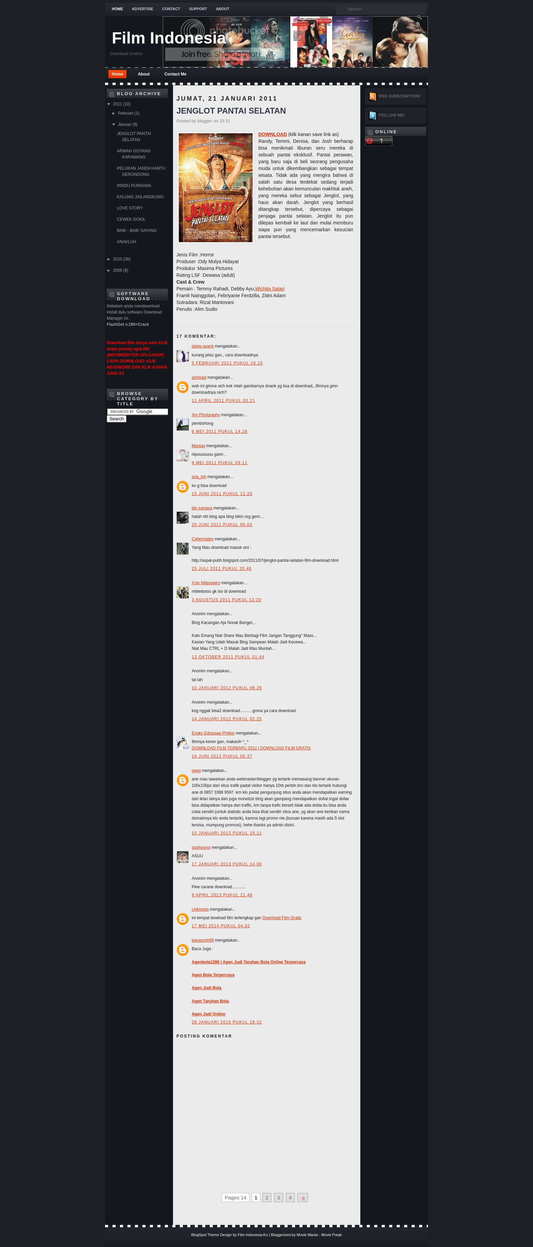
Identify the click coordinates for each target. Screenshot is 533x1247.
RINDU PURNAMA (134, 185)
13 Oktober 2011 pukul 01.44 (228, 657)
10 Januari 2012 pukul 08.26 (227, 688)
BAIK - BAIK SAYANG (137, 230)
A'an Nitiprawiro (206, 582)
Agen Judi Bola (206, 987)
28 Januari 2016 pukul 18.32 (227, 1022)
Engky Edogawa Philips (213, 733)
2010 (118, 259)
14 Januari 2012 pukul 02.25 (227, 719)
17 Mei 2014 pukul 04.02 (221, 926)
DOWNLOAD (272, 134)
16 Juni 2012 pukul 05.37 (222, 756)
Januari (125, 124)
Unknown (200, 909)
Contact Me (176, 74)
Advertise (142, 9)
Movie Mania (307, 1235)
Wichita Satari (269, 288)
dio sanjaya (202, 508)
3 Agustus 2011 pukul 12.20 (226, 599)
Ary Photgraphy (206, 414)
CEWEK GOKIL (131, 219)
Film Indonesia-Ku (253, 1235)
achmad (199, 377)
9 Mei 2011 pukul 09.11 (219, 462)
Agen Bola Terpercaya (213, 975)
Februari (126, 113)
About (222, 9)
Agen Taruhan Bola (210, 1001)
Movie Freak (331, 1235)
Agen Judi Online (208, 1014)
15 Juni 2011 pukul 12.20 (222, 493)
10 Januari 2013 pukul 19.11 (227, 833)
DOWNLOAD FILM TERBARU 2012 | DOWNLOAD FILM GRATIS (251, 748)
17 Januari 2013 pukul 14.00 (227, 864)
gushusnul (201, 847)
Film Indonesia (169, 38)
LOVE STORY (130, 208)
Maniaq (198, 445)
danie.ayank (203, 346)
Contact (171, 9)
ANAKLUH (126, 241)
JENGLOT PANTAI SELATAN (231, 110)
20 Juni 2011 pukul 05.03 (222, 524)
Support (198, 9)
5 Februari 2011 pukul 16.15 (227, 363)
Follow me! (392, 115)
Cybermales (202, 539)
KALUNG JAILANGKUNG (140, 197)
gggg (196, 770)
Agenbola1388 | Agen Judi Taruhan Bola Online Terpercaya (249, 962)
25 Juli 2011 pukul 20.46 (222, 568)
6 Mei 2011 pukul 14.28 (219, 431)
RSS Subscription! (399, 96)
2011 (118, 104)
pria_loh (199, 476)
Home (117, 9)
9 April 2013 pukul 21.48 (222, 895)
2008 (118, 270)
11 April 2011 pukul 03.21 (223, 400)
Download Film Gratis (282, 917)
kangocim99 (203, 940)
